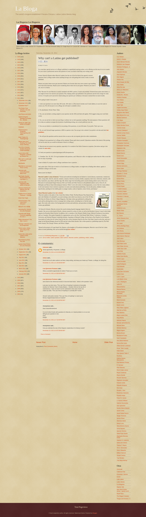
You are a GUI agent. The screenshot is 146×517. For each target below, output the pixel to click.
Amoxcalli (119, 469)
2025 (18, 59)
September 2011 (24, 252)
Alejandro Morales (122, 72)
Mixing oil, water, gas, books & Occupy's (24, 123)
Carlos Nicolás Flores (123, 125)
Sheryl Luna (120, 423)
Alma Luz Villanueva (122, 89)
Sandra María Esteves (123, 408)
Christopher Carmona (123, 143)
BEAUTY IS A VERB (24, 206)
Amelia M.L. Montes (122, 95)
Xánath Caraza (121, 455)
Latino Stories (121, 482)
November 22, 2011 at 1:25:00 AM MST (54, 262)
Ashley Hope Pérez (122, 110)
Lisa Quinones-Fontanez (50, 268)
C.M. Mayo (120, 120)
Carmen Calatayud (122, 130)
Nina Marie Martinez (122, 340)
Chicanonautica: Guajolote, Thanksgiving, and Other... (24, 132)
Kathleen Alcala (121, 254)
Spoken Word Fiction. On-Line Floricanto (24, 244)
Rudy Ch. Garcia (121, 398)
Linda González (121, 261)
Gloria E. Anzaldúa (122, 201)
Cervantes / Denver (122, 474)
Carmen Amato (121, 128)
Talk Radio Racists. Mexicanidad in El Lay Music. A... (24, 177)
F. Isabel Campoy (122, 189)
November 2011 (23, 103)
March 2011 (22, 268)
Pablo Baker (120, 351)
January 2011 (23, 274)
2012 (18, 95)
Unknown (46, 247)
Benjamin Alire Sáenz (123, 112)
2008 (18, 283)
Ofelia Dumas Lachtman (123, 345)
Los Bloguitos (120, 484)
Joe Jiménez (120, 228)
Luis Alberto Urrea (122, 279)
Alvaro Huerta (121, 92)
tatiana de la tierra (122, 442)
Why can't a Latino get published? (24, 159)
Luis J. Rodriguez (122, 281)
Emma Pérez (120, 178)
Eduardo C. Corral (122, 173)
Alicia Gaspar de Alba (123, 82)
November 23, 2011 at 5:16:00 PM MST (54, 300)
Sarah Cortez (120, 410)
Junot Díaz (120, 251)
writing (92, 237)
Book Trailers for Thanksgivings (23, 137)
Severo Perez (121, 418)
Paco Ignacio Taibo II (123, 353)
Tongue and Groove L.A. (124, 498)
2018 (18, 79)
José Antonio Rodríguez (123, 233)
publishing (82, 237)
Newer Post (40, 342)
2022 (18, 67)
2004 (18, 294)
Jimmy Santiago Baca (123, 226)
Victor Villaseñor (121, 450)
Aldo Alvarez (120, 69)
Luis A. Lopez (120, 276)
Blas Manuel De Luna (123, 115)
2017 (18, 81)
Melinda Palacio (121, 320)
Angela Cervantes (122, 107)
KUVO (118, 477)
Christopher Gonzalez (123, 145)
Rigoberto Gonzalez (122, 380)
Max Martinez (120, 312)
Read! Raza (120, 493)
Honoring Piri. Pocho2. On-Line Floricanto (24, 210)
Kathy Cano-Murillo (122, 256)
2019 (18, 76)
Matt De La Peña (121, 310)
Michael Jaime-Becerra (123, 323)
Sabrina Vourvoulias (122, 403)
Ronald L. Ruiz (121, 390)
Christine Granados (122, 140)
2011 (18, 98)
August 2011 (22, 254)
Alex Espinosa (121, 74)
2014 (18, 90)
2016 (18, 84)
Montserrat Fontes (122, 335)
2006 (18, 288)
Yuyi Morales (120, 458)
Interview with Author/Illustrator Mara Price (23, 172)
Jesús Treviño (121, 220)
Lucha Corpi (120, 274)
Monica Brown (121, 333)
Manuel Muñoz (121, 287)
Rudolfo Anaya (121, 395)
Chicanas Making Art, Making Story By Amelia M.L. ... (24, 189)
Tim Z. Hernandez (122, 448)
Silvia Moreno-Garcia (123, 426)
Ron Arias (119, 388)
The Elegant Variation (123, 496)
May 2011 (22, 263)
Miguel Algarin (121, 330)
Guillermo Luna (121, 208)
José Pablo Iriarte (122, 243)
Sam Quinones (121, 405)
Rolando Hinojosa (122, 385)
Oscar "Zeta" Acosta (122, 348)
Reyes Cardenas (121, 372)
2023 (18, 65)
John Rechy (120, 231)
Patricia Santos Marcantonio (121, 359)
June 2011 (22, 260)
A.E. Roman (120, 56)
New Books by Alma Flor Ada (24, 240)
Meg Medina (120, 317)
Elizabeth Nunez (121, 176)
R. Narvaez (120, 365)
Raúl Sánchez (121, 367)
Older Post (108, 342)
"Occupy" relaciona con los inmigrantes (25, 224)
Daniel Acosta (121, 150)
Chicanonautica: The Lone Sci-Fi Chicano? (24, 202)
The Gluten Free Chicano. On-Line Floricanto (24, 109)
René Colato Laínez (122, 370)
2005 (18, 291)
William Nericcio (121, 453)
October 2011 (23, 249)
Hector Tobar (120, 210)
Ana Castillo (120, 102)
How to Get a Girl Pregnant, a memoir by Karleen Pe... (24, 154)
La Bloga (26, 8)
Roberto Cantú (121, 383)
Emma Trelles (121, 181)
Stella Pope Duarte (122, 433)
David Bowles (121, 161)
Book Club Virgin (23, 198)
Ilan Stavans (120, 213)
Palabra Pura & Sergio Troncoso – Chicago (24, 194)
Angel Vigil (120, 105)
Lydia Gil (119, 284)
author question (55, 237)
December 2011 (23, 100)
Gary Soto (120, 199)
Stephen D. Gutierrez (123, 440)
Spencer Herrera (121, 431)
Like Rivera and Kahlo (24, 114)
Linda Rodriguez (121, 264)
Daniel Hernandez (122, 158)
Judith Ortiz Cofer (122, 248)
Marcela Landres (73, 237)
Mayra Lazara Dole (122, 315)
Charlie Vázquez (121, 138)
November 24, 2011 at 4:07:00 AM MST (54, 330)
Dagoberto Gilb (121, 148)
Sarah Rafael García (122, 413)
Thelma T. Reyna (121, 445)
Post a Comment (45, 334)
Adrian (45, 258)
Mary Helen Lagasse (122, 307)
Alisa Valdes (120, 84)
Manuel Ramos (121, 289)
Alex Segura (120, 77)
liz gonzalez (120, 269)
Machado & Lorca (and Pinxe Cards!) (24, 166)
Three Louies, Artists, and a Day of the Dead (24, 229)
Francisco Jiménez (122, 194)
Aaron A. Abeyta (121, 59)
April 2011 (22, 265)
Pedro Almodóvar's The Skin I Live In (25, 220)
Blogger (95, 513)
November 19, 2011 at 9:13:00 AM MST (54, 252)
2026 (18, 56)
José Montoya (121, 241)
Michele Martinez (121, 328)
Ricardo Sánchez (122, 377)
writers (87, 237)
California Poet (121, 471)
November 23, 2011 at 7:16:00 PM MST (54, 320)
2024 (18, 62)
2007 (18, 286)
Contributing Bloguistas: (51, 235)
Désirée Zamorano (122, 166)
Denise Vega (120, 163)
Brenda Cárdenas (122, 117)
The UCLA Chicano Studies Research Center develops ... (24, 149)
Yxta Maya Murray (122, 460)
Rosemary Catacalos (123, 393)
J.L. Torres (120, 215)
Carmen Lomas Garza (123, 133)
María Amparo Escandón (121, 292)
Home (75, 342)
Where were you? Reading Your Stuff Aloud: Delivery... (24, 143)
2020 (18, 73)
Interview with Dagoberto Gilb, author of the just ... (24, 183)
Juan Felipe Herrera (122, 246)
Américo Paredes (122, 97)
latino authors (64, 237)
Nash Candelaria (121, 338)
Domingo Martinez (122, 171)
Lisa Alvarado (120, 266)
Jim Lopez (120, 223)
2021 (18, 70)
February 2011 (23, 271)
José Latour (120, 238)
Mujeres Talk (120, 487)
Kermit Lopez (120, 259)
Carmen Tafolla (121, 135)
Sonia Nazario (121, 428)
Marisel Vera (120, 302)
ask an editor (46, 237)
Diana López (120, 168)
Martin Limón (120, 305)
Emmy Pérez (120, 183)
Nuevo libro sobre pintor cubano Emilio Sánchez (25, 235)
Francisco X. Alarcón (122, 196)
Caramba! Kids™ (23, 105)
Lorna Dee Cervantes (123, 271)
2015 (18, 87)
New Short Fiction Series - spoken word (123, 490)
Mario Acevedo (121, 300)
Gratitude (21, 127)
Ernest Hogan (121, 186)
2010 (18, 277)
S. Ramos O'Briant (122, 400)
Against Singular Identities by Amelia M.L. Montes (24, 118)
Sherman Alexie (121, 421)
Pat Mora (119, 356)
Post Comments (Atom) (50, 346)
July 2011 (22, 257)
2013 (18, 92)
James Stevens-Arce (123, 218)
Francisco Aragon (122, 191)
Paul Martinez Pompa (123, 362)
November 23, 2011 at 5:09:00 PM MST (54, 273)
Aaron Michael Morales (123, 62)
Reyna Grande (121, 375)
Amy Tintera (120, 100)
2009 (18, 280)
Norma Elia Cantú (122, 343)
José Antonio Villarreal (123, 236)
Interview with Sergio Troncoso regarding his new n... (24, 215)
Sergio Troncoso (121, 415)
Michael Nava (121, 325)
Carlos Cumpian (121, 122)
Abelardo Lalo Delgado (123, 64)
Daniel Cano (120, 155)
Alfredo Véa (120, 79)
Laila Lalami (120, 479)
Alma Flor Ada (121, 87)
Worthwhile (21, 163)
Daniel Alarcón (121, 153)
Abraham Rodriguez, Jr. (123, 67)
